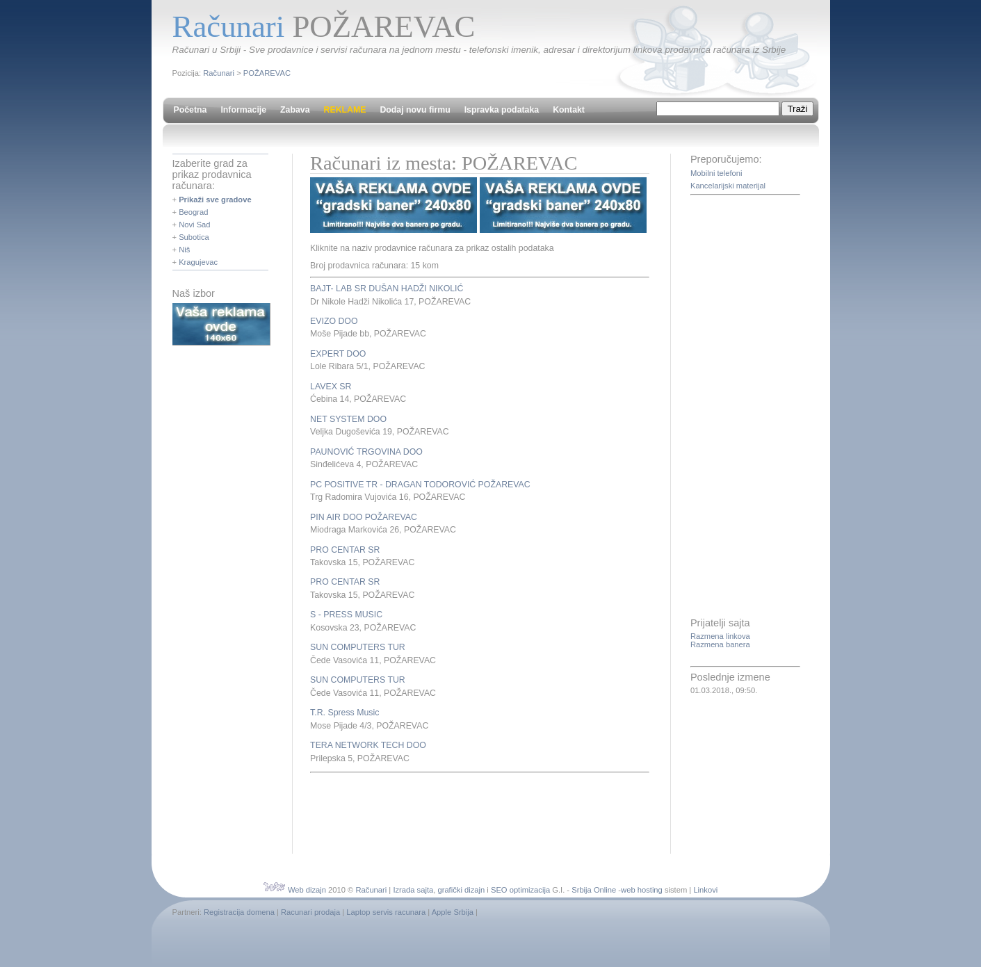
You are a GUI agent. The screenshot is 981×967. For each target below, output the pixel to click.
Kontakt (569, 110)
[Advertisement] (472, 811)
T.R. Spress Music (344, 712)
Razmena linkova (720, 636)
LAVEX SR (330, 386)
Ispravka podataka (501, 110)
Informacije (243, 110)
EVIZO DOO (333, 321)
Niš (184, 249)
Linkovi (705, 890)
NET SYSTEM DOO (348, 419)
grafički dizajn (461, 890)
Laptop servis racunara (385, 912)
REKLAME (345, 110)
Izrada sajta (413, 890)
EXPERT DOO (338, 354)
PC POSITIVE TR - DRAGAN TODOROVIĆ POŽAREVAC (420, 484)
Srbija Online (593, 890)
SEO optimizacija (520, 890)
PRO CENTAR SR (345, 550)
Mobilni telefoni (716, 173)
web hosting (642, 890)
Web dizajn (307, 890)
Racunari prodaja (310, 912)
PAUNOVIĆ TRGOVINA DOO (366, 452)
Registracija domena (239, 912)
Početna (190, 110)
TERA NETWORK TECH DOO (368, 745)
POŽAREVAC (267, 73)
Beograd (193, 212)
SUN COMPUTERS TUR (357, 647)
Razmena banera (720, 644)
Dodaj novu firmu (415, 110)
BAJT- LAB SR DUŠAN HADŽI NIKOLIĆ (386, 288)
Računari (218, 73)
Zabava (294, 110)
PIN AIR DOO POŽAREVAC (363, 517)
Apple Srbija (452, 912)
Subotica (194, 237)
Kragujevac (198, 262)
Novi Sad (194, 224)
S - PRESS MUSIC (346, 614)
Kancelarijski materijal (727, 185)
